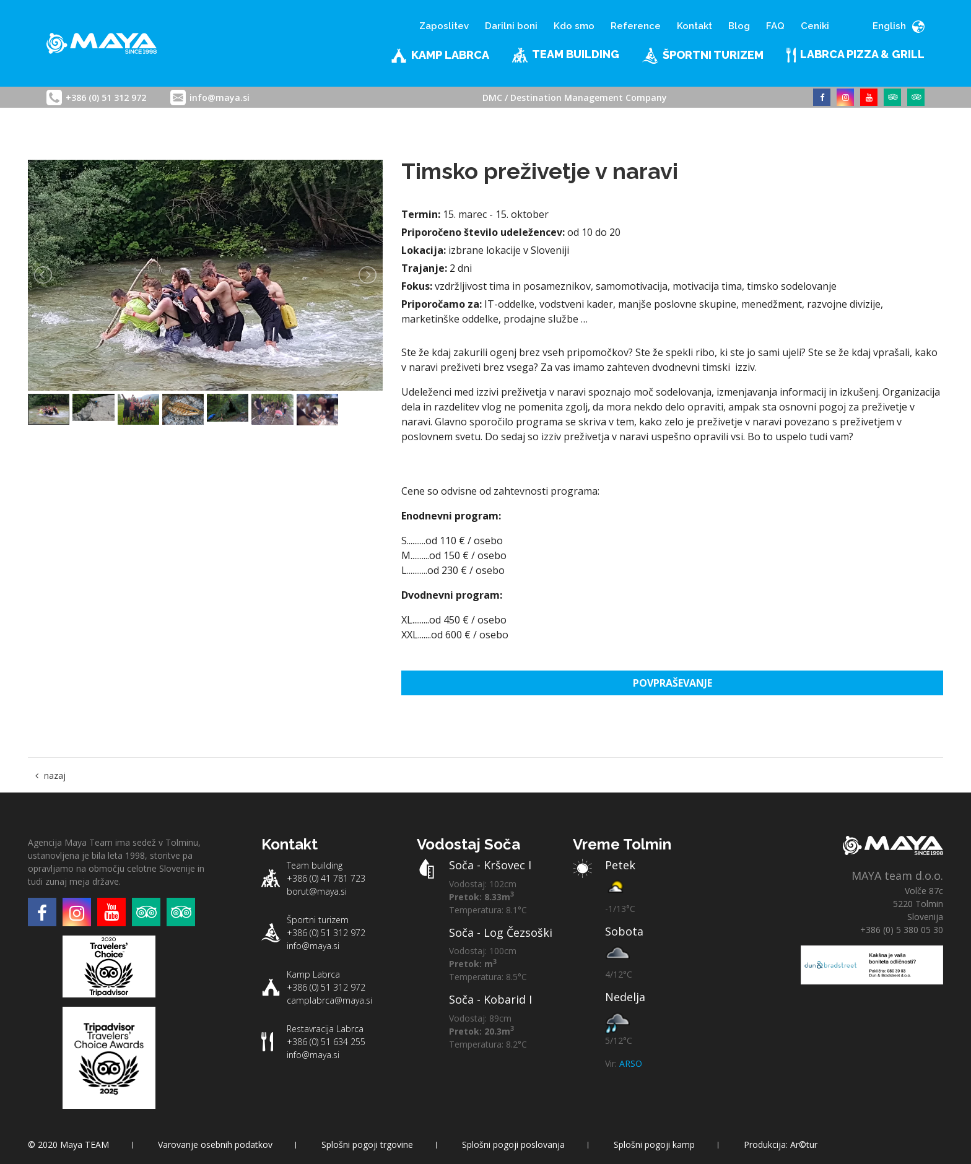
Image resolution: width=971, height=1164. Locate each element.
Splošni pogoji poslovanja (513, 1144)
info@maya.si (219, 97)
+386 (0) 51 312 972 (106, 97)
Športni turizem (703, 56)
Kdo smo (574, 26)
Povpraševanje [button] (672, 683)
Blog (739, 26)
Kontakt (694, 26)
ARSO (630, 1063)
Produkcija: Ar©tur (780, 1144)
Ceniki (815, 26)
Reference (636, 26)
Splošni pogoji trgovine (367, 1144)
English (899, 26)
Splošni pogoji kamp (654, 1144)
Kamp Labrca (440, 56)
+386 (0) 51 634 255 (326, 1042)
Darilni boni (511, 26)
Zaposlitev (444, 26)
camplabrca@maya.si (329, 1000)
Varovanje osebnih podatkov (215, 1144)
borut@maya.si (317, 891)
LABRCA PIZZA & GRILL (855, 55)
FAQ (775, 26)
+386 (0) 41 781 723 (326, 878)
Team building (565, 55)
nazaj (55, 775)
